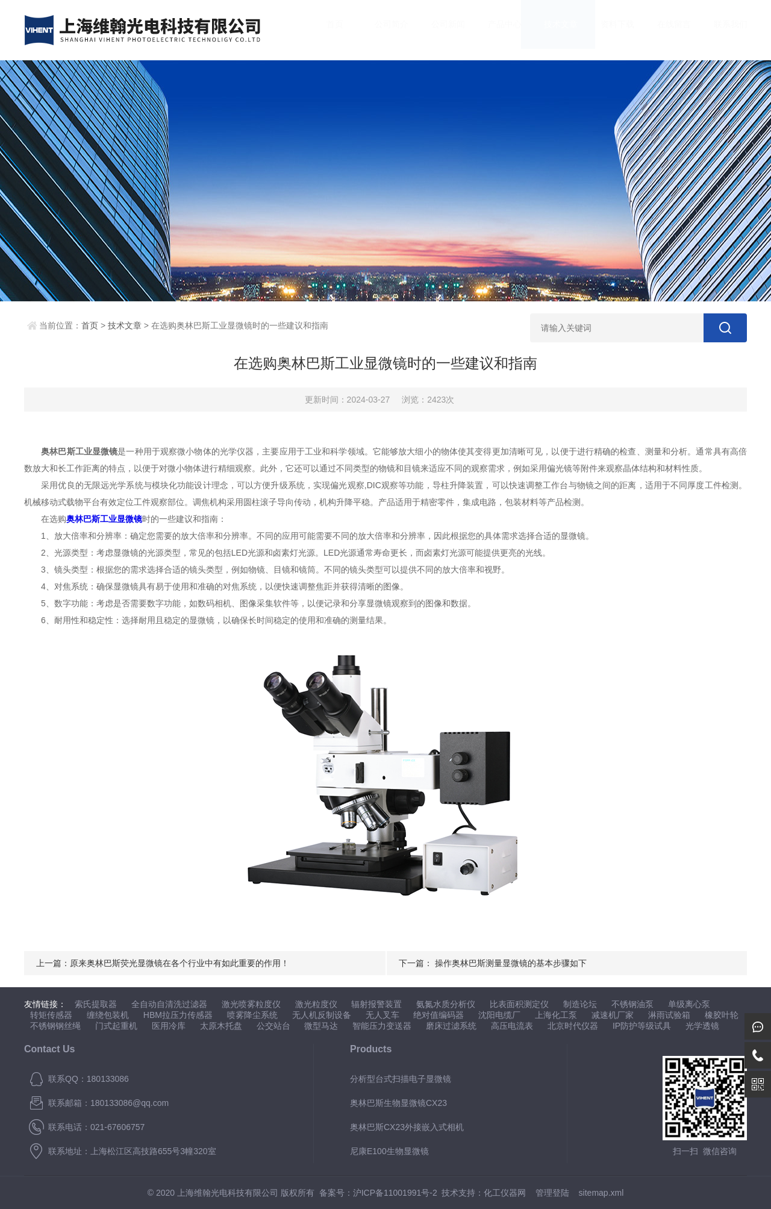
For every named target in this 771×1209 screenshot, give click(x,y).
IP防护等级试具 (642, 1026)
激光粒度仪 (316, 1004)
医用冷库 (169, 1026)
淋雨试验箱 (669, 1015)
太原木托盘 (221, 1026)
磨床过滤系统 (451, 1026)
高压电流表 (512, 1026)
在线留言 (662, 30)
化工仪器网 (505, 1193)
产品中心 (492, 30)
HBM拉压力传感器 (178, 1015)
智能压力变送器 (381, 1026)
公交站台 (273, 1026)
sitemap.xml (601, 1193)
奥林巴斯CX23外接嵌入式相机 (407, 1127)
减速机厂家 (613, 1015)
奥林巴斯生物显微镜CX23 (398, 1103)
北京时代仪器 (573, 1026)
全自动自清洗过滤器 (169, 1004)
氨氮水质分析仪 (445, 1004)
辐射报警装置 (376, 1004)
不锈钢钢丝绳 (55, 1026)
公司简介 (380, 30)
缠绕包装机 (108, 1015)
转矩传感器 (51, 1015)
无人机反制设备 (321, 1015)
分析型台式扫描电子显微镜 (400, 1079)
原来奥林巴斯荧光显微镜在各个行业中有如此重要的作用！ (179, 963)
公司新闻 (436, 30)
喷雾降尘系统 (252, 1015)
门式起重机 (116, 1026)
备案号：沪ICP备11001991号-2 (378, 1193)
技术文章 (549, 30)
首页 (323, 30)
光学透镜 (702, 1026)
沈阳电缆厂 (499, 1015)
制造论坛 (580, 1004)
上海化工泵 (556, 1015)
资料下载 (606, 30)
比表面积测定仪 (519, 1004)
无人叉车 (382, 1015)
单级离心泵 (689, 1004)
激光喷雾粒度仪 (251, 1004)
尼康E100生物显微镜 (389, 1151)
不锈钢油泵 (632, 1004)
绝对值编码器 (438, 1015)
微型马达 (321, 1026)
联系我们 (718, 30)
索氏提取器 (96, 1004)
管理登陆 (552, 1193)
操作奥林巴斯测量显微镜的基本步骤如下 (511, 963)
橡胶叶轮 (721, 1015)
